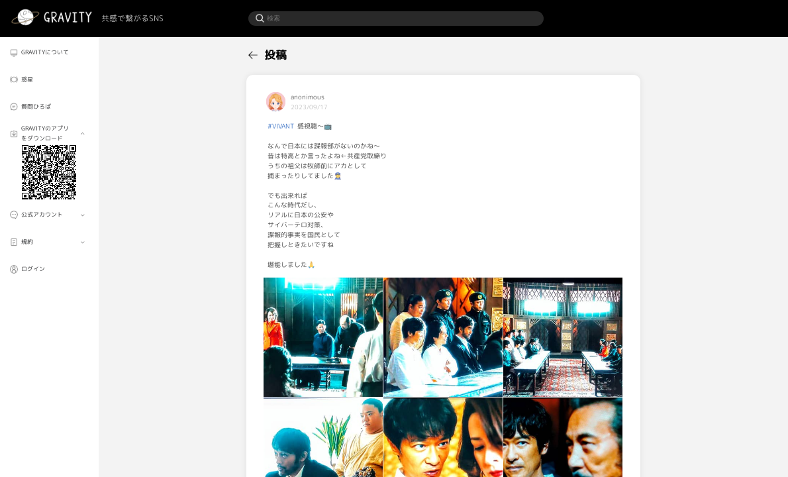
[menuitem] (49, 52)
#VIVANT (281, 126)
